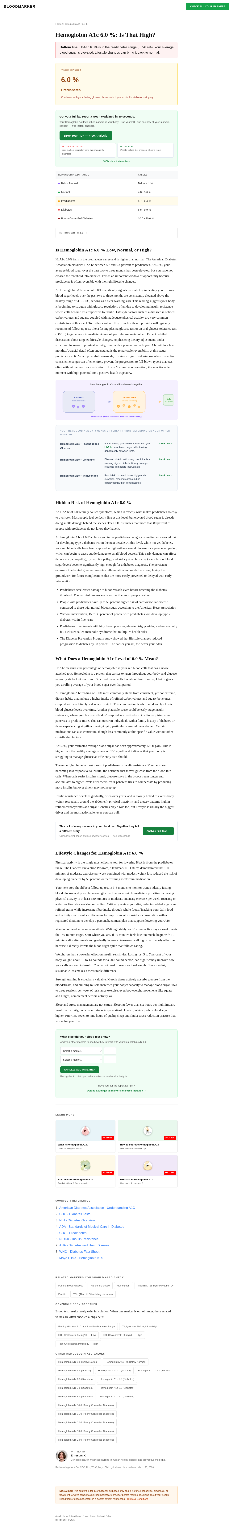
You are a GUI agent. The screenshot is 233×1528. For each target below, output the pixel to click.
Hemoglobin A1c (72, 24)
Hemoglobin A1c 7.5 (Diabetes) (75, 1387)
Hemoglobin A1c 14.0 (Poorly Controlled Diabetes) (86, 1439)
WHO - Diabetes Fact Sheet (79, 1251)
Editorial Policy (104, 1516)
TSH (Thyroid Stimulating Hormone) (93, 1294)
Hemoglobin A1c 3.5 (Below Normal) (78, 1361)
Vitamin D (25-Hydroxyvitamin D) (155, 1285)
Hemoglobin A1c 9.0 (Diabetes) (117, 1396)
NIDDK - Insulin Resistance (79, 1239)
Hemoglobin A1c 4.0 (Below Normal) (126, 1361)
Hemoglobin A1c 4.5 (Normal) (74, 1370)
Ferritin (62, 1294)
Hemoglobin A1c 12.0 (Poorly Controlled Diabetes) (86, 1422)
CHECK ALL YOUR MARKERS (207, 6)
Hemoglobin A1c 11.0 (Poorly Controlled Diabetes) (86, 1413)
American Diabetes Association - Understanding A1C (97, 1208)
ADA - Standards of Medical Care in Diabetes (91, 1226)
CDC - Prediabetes (73, 1233)
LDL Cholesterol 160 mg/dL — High (122, 1335)
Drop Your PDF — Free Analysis (85, 135)
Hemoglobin (123, 1285)
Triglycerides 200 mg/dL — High (139, 1326)
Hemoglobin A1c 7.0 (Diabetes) (117, 1379)
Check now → (166, 443)
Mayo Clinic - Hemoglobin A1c (81, 1258)
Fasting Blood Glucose (70, 1285)
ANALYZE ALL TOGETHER (79, 1069)
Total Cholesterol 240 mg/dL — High (78, 1343)
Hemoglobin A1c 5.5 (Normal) (154, 1370)
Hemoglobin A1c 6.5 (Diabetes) (75, 1379)
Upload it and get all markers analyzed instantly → (116, 1090)
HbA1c (108, 447)
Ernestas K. (79, 1455)
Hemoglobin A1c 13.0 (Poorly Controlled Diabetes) (86, 1431)
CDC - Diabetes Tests (74, 1214)
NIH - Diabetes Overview (77, 1220)
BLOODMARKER (19, 6)
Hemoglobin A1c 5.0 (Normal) (114, 1370)
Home (59, 24)
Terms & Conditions (137, 1498)
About (58, 1516)
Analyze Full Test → (158, 831)
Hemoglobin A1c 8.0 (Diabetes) (117, 1387)
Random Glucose (100, 1285)
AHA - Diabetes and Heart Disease (84, 1245)
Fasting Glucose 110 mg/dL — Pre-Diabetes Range (86, 1326)
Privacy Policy (89, 1516)
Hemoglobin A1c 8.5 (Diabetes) (75, 1396)
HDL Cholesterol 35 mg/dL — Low (77, 1335)
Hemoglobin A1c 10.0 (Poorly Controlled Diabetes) (86, 1405)
